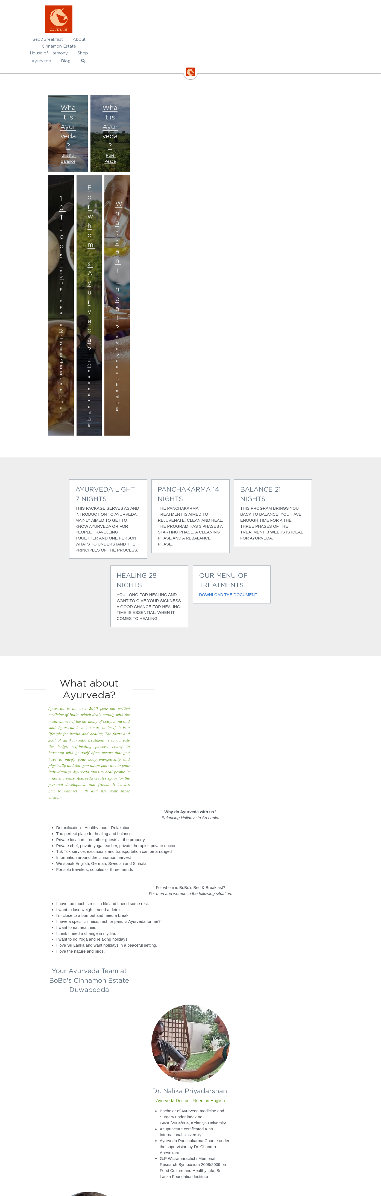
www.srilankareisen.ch (214, 1141)
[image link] (190, 19)
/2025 (156, 1117)
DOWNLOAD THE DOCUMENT (157, 372)
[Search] (303, 40)
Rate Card (132, 1117)
